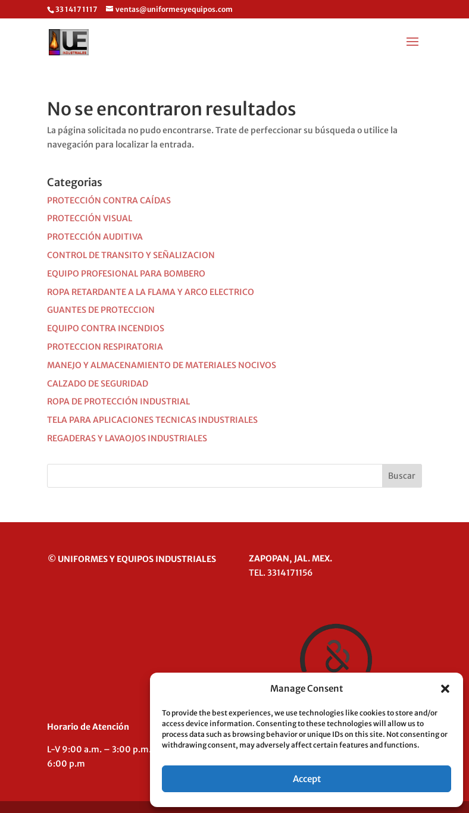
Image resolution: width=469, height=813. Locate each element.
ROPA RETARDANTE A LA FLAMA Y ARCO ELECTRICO (150, 292)
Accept (307, 778)
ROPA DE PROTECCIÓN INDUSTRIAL (118, 401)
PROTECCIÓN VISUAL (89, 218)
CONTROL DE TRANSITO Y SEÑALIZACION (131, 255)
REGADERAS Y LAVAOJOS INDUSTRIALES (127, 438)
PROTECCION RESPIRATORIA (105, 346)
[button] (445, 689)
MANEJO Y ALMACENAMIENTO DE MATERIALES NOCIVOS (161, 365)
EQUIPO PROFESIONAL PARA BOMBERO (126, 273)
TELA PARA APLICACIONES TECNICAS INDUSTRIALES (152, 420)
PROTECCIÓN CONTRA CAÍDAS (109, 200)
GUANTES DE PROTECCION (101, 310)
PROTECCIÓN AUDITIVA (95, 236)
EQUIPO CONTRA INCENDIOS (105, 328)
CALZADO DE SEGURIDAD (97, 383)
